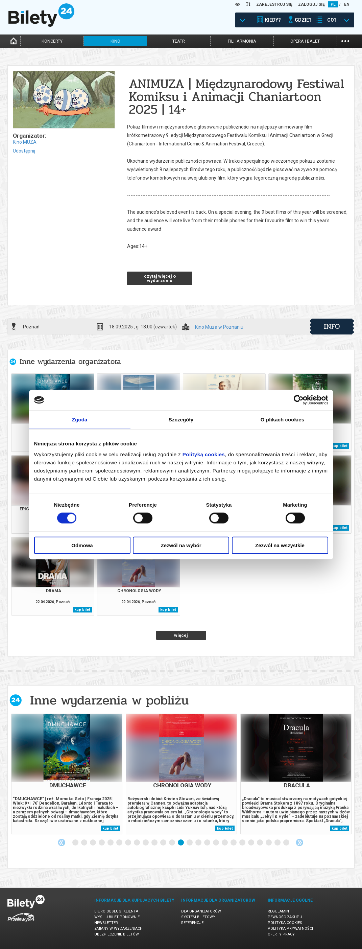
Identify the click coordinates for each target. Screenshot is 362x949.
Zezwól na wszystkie (280, 545)
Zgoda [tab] (80, 419)
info (332, 326)
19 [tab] (234, 842)
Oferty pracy (281, 934)
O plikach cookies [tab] (282, 419)
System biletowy (198, 917)
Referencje (192, 923)
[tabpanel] (66, 774)
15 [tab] (198, 842)
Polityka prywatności (290, 928)
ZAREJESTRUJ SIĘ (274, 4)
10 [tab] (154, 842)
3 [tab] (93, 842)
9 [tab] (146, 842)
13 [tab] (181, 842)
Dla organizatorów (201, 911)
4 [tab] (102, 842)
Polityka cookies (285, 923)
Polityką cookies (204, 454)
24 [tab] (277, 842)
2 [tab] (84, 842)
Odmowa (82, 545)
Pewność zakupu (285, 917)
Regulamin (278, 911)
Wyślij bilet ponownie (117, 917)
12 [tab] (172, 842)
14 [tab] (190, 842)
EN (346, 4)
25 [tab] (286, 842)
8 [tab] (137, 842)
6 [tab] (119, 842)
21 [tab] (251, 842)
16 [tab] (207, 842)
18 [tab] (225, 842)
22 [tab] (260, 842)
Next (299, 842)
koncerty (52, 41)
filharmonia (242, 41)
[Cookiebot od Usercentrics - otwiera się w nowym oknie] (298, 400)
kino (115, 41)
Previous (61, 842)
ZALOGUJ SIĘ (311, 4)
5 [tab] (110, 842)
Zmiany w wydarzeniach (118, 928)
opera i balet (305, 41)
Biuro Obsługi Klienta (116, 911)
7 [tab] (128, 842)
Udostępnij (24, 151)
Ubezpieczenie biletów (116, 934)
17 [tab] (216, 842)
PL (333, 4)
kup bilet (339, 446)
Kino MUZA (25, 142)
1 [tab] (75, 842)
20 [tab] (242, 842)
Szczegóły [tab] (181, 419)
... (345, 40)
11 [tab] (163, 842)
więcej (181, 635)
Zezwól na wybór (181, 545)
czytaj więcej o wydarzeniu (160, 278)
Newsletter (106, 923)
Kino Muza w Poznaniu (219, 327)
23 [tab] (269, 842)
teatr (178, 41)
